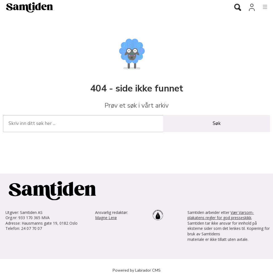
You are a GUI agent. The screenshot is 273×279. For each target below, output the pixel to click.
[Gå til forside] (112, 7)
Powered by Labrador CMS (137, 270)
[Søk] (237, 8)
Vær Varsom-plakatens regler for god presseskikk (220, 215)
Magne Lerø (106, 217)
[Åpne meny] (262, 7)
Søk (217, 123)
